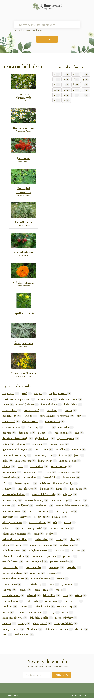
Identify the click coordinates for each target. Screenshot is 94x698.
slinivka (9, 589)
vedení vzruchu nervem (31, 612)
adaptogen (10, 393)
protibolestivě (12, 561)
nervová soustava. (41, 511)
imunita (79, 449)
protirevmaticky (61, 561)
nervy (25, 516)
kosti (23, 466)
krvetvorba (71, 477)
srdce (61, 589)
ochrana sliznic (40, 522)
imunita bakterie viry (16, 455)
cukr (51, 427)
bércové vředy (51, 404)
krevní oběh (32, 477)
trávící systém (45, 606)
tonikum (9, 606)
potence (78, 550)
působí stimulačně (15, 573)
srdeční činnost (13, 595)
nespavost (42, 516)
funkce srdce (59, 444)
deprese (9, 432)
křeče (50, 472)
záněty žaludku (13, 629)
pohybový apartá (40, 550)
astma (8, 404)
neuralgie (59, 516)
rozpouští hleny (35, 584)
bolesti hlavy (11, 410)
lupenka (47, 488)
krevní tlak (51, 477)
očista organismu (62, 528)
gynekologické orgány (17, 449)
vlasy (54, 612)
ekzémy (23, 444)
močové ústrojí (61, 500)
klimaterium (47, 460)
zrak (7, 634)
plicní (8, 545)
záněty (24, 623)
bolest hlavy (73, 404)
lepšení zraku (27, 488)
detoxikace (26, 432)
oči (57, 522)
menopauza (78, 488)
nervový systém (66, 511)
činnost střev (55, 421)
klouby (8, 466)
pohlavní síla (68, 545)
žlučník (81, 629)
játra (79, 455)
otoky (51, 533)
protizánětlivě (36, 567)
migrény (70, 494)
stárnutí (34, 595)
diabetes (45, 432)
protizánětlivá (12, 567)
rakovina (37, 573)
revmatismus (11, 584)
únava (8, 612)
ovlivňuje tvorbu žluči (17, 539)
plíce (75, 539)
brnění (71, 410)
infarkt (65, 455)
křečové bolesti (69, 472)
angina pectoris (60, 393)
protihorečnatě (37, 561)
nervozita (10, 516)
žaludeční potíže (41, 617)
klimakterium (25, 460)
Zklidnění (34, 629)
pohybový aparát (14, 550)
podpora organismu (43, 545)
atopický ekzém (27, 404)
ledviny (8, 488)
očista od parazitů (34, 528)
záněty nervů (42, 623)
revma (63, 578)
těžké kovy (53, 601)
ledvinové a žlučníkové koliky (59, 483)
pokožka (62, 550)
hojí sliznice (44, 449)
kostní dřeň (39, 466)
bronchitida (11, 415)
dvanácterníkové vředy (17, 438)
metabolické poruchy (46, 494)
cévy (81, 415)
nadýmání (25, 505)
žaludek (9, 623)
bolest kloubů (34, 410)
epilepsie (39, 444)
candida (30, 415)
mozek (81, 500)
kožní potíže (11, 472)
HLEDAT (47, 39)
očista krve (11, 528)
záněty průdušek (66, 623)
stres (68, 595)
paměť (61, 539)
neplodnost (44, 505)
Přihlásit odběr (61, 675)
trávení (25, 606)
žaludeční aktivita (14, 617)
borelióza (54, 410)
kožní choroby (61, 466)
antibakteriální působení (18, 399)
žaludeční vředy (66, 617)
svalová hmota (12, 601)
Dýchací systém (68, 438)
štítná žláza (51, 595)
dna (79, 432)
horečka (63, 449)
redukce (54, 573)
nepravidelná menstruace (72, 505)
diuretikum (63, 432)
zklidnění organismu (59, 629)
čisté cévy (35, 427)
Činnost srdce (32, 421)
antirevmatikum (70, 399)
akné (27, 393)
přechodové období (15, 556)
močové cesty (12, 500)
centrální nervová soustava (56, 415)
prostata (70, 556)
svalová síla (34, 601)
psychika (74, 567)
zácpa (67, 612)
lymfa (61, 488)
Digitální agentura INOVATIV (80, 695)
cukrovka (66, 427)
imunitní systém (45, 455)
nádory (8, 505)
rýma (54, 584)
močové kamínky (36, 500)
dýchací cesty (45, 438)
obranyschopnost (14, 522)
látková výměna (26, 483)
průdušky (56, 567)
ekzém (8, 444)
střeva (81, 595)
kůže (7, 483)
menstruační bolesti (15, 494)
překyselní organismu (46, 556)
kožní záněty (33, 472)
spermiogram (43, 589)
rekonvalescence (42, 578)
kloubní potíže (70, 460)
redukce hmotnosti (15, 578)
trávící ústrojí (67, 606)
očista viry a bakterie (16, 533)
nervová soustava (14, 511)
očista (70, 522)
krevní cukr (11, 477)
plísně (22, 545)
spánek (24, 589)
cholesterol (11, 421)
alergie (40, 393)
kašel (7, 460)
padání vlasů (44, 539)
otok (38, 533)
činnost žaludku (13, 427)
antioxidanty (47, 399)
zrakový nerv (24, 634)
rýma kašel (69, 584)
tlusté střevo (73, 601)
